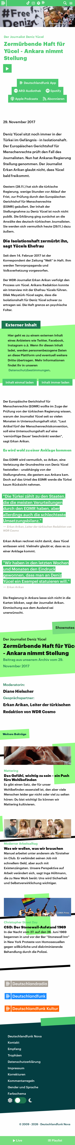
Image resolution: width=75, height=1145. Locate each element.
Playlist (57, 1140)
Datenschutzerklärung (24, 1061)
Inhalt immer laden (55, 382)
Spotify (53, 91)
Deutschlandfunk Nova (25, 1036)
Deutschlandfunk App (37, 83)
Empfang (14, 1049)
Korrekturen (16, 1074)
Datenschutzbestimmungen (29, 370)
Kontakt (13, 1042)
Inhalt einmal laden (20, 382)
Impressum (16, 1068)
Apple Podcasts (24, 99)
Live (19, 1140)
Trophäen (15, 1055)
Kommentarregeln (21, 1080)
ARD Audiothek (27, 91)
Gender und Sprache (23, 1087)
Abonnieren (54, 99)
